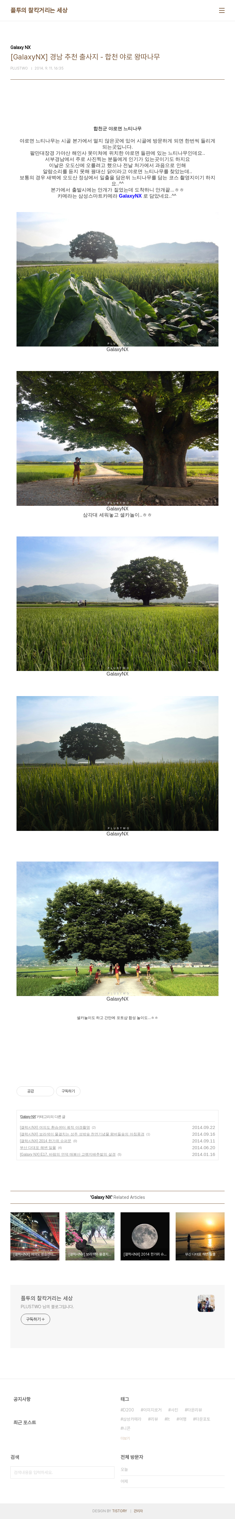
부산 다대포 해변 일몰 (38, 1148)
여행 (182, 1419)
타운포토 (203, 1419)
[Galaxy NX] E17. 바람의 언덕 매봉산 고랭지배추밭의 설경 (68, 1154)
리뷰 (154, 1419)
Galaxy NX (27, 1117)
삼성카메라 (132, 1419)
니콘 (126, 1428)
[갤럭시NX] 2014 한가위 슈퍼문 (45, 1141)
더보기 (125, 1438)
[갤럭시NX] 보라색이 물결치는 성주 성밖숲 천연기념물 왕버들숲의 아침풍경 (82, 1134)
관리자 (138, 1511)
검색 (108, 1472)
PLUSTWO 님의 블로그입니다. (47, 1306)
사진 (174, 1409)
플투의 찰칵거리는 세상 (38, 10)
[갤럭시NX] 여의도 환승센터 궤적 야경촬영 (55, 1127)
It (168, 1419)
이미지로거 (152, 1409)
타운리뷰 (194, 1409)
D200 (128, 1409)
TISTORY (119, 1511)
